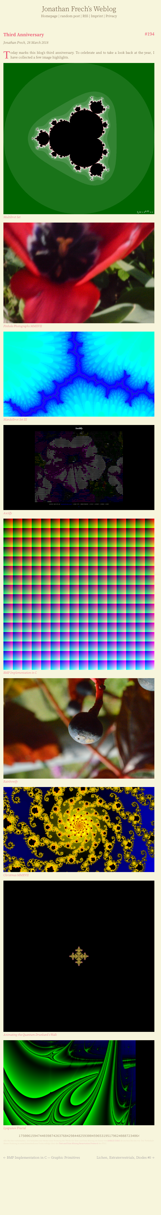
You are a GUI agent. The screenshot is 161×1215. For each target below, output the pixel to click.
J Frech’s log (79, 8)
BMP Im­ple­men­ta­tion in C (20, 672)
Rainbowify (10, 781)
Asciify (7, 513)
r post (70, 15)
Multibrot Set (12, 217)
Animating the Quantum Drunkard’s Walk (30, 1034)
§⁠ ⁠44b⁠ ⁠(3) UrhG (114, 1140)
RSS (85, 15)
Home (49, 15)
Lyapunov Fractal (14, 1128)
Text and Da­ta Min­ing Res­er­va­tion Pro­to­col (78, 1143)
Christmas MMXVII (16, 875)
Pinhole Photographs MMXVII (22, 326)
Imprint (97, 15)
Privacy (111, 15)
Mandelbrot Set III (15, 419)
